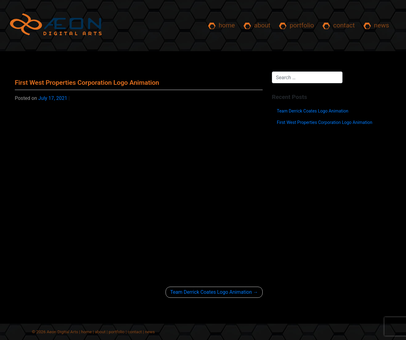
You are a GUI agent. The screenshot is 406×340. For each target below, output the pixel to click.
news (376, 26)
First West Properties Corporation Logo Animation (324, 122)
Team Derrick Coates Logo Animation (211, 292)
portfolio (296, 26)
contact (338, 26)
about (257, 26)
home (221, 26)
